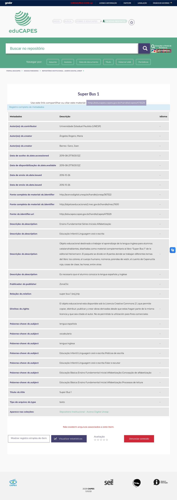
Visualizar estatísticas (71, 438)
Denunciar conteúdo (142, 438)
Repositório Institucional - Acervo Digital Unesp (62, 71)
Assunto (50, 62)
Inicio (58, 22)
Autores (66, 62)
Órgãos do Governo (161, 3)
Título (109, 62)
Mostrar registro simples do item (30, 438)
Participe (127, 3)
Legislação (142, 3)
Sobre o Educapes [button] (90, 22)
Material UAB (126, 62)
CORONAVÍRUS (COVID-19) (82, 3)
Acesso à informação (108, 3)
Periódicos (147, 62)
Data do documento (88, 62)
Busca (69, 22)
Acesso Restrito (115, 22)
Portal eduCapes (14, 71)
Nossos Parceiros (31, 71)
